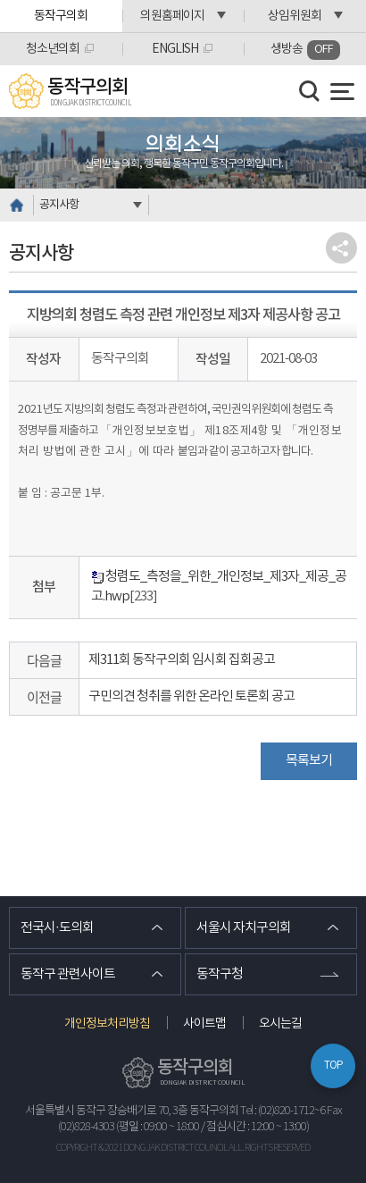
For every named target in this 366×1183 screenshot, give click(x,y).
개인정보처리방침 (107, 1024)
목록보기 (309, 760)
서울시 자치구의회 (243, 927)
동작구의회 (60, 16)
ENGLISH (175, 49)
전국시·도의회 (57, 927)
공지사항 (59, 205)
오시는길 (280, 1024)
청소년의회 (52, 49)
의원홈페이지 (172, 16)
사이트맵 (204, 1024)
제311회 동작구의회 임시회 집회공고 (181, 659)
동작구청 (219, 974)
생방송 (305, 50)
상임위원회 (294, 16)
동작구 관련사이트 (68, 974)
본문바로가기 (0, 0)
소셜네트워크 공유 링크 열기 (341, 248)
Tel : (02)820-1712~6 (282, 1111)
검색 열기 (309, 91)
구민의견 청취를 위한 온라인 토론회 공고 (191, 696)
